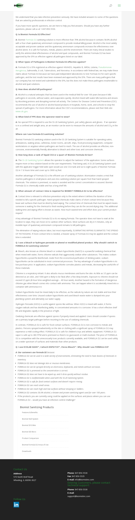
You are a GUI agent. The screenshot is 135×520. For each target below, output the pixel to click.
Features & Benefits (30, 412)
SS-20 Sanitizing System (33, 160)
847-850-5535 (78, 476)
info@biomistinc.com (84, 479)
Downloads (26, 451)
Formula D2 (31, 39)
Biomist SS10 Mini (29, 425)
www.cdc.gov (22, 111)
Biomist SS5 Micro (29, 432)
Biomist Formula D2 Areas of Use (35, 445)
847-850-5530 (81, 473)
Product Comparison (30, 438)
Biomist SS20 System (30, 419)
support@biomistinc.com (79, 496)
